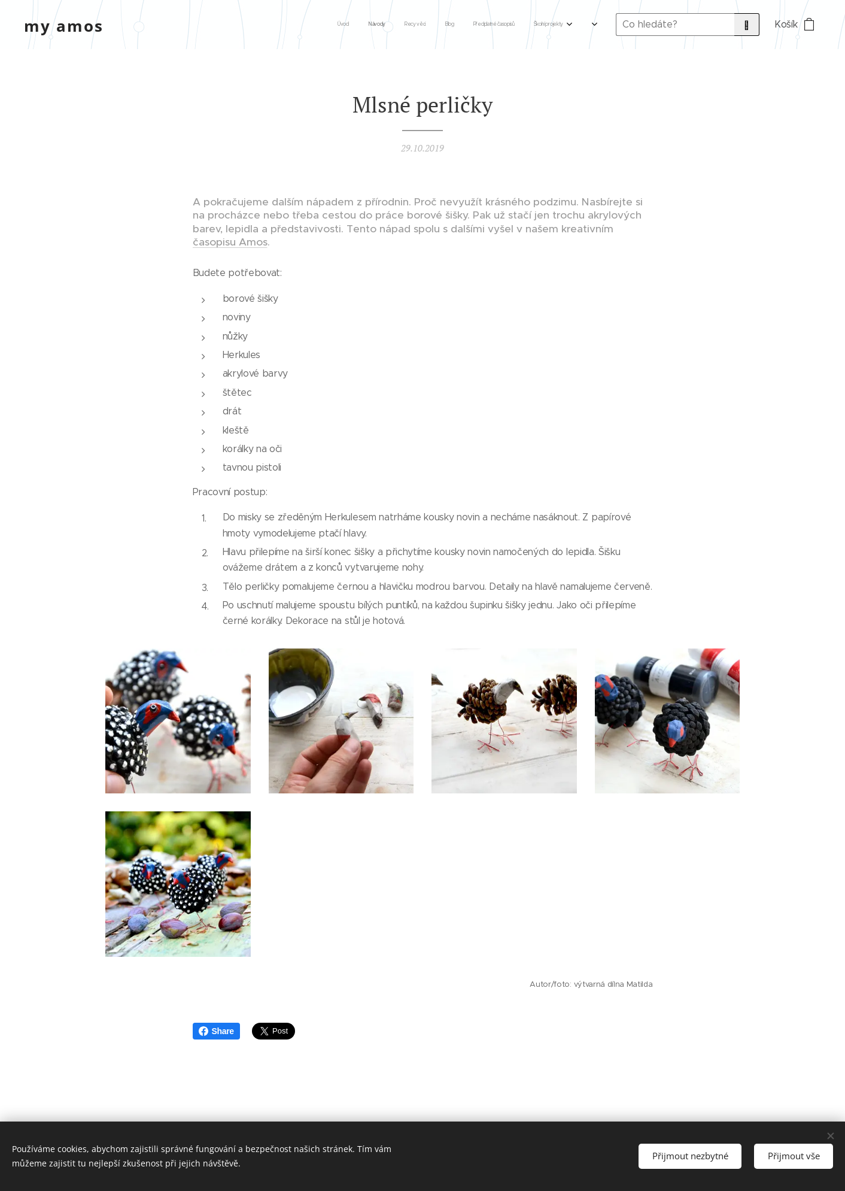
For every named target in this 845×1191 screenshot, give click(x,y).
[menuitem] (394, 25)
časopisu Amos (230, 241)
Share (216, 1031)
